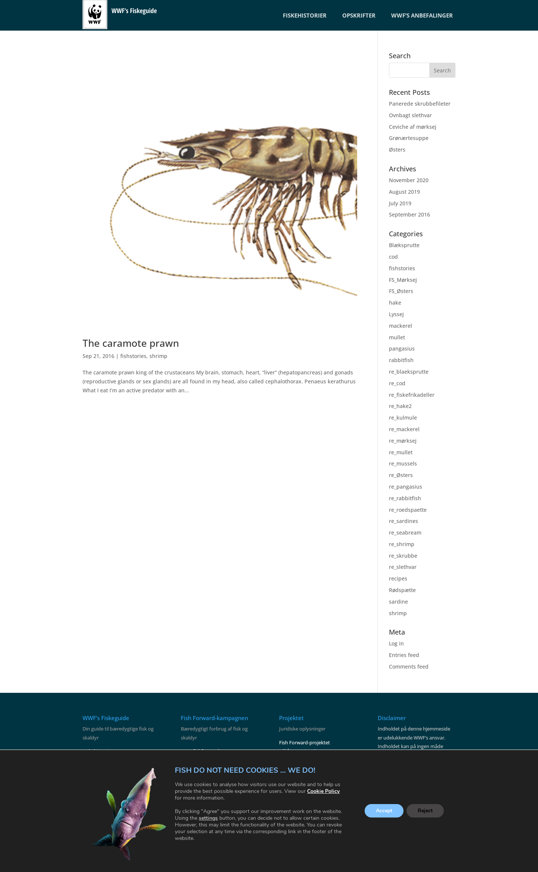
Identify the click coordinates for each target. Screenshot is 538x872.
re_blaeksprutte (409, 371)
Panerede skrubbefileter (420, 103)
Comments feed (409, 666)
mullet (397, 337)
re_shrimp (401, 544)
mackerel (400, 325)
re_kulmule (403, 417)
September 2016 (409, 214)
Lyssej (396, 314)
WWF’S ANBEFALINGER (422, 15)
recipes (398, 578)
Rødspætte (402, 590)
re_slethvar (403, 566)
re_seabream (405, 532)
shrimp (158, 355)
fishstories (133, 355)
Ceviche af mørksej (412, 126)
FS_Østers (401, 291)
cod (393, 256)
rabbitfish (401, 360)
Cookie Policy (323, 791)
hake (395, 302)
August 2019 (404, 191)
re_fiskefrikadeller (412, 394)
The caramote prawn (131, 343)
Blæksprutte (404, 245)
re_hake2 (400, 405)
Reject (425, 811)
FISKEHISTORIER (305, 15)
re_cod (397, 383)
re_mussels (403, 463)
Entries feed (404, 654)
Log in (396, 643)
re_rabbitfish (405, 498)
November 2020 (409, 180)
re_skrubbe (403, 555)
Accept (384, 811)
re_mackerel (404, 429)
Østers (397, 149)
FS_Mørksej (403, 279)
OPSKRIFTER (358, 15)
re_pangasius (405, 486)
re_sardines (403, 520)
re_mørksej (403, 440)
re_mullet (400, 452)
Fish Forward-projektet (304, 742)
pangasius (402, 348)
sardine (398, 601)
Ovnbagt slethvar (410, 115)
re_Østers (401, 475)
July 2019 (400, 203)
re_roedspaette (408, 509)
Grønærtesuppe (409, 137)
